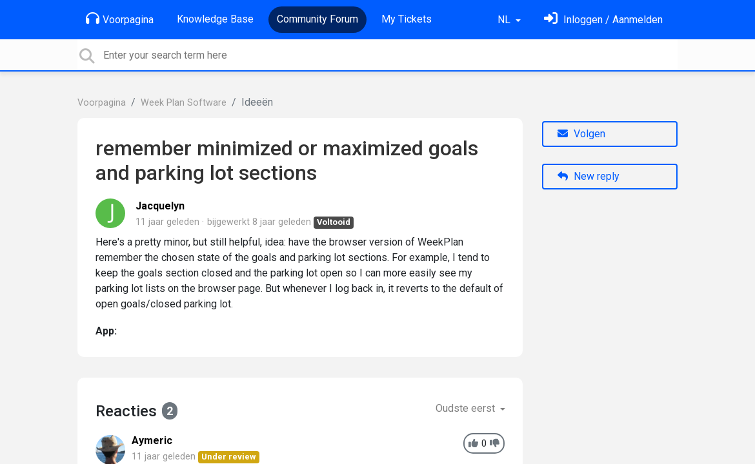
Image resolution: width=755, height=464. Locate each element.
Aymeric (152, 440)
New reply (588, 176)
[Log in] (603, 19)
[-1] (494, 443)
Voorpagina (120, 19)
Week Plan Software (183, 102)
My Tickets (406, 19)
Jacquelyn (160, 206)
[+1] (473, 443)
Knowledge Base (215, 19)
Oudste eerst (467, 408)
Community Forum (317, 19)
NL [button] (505, 20)
